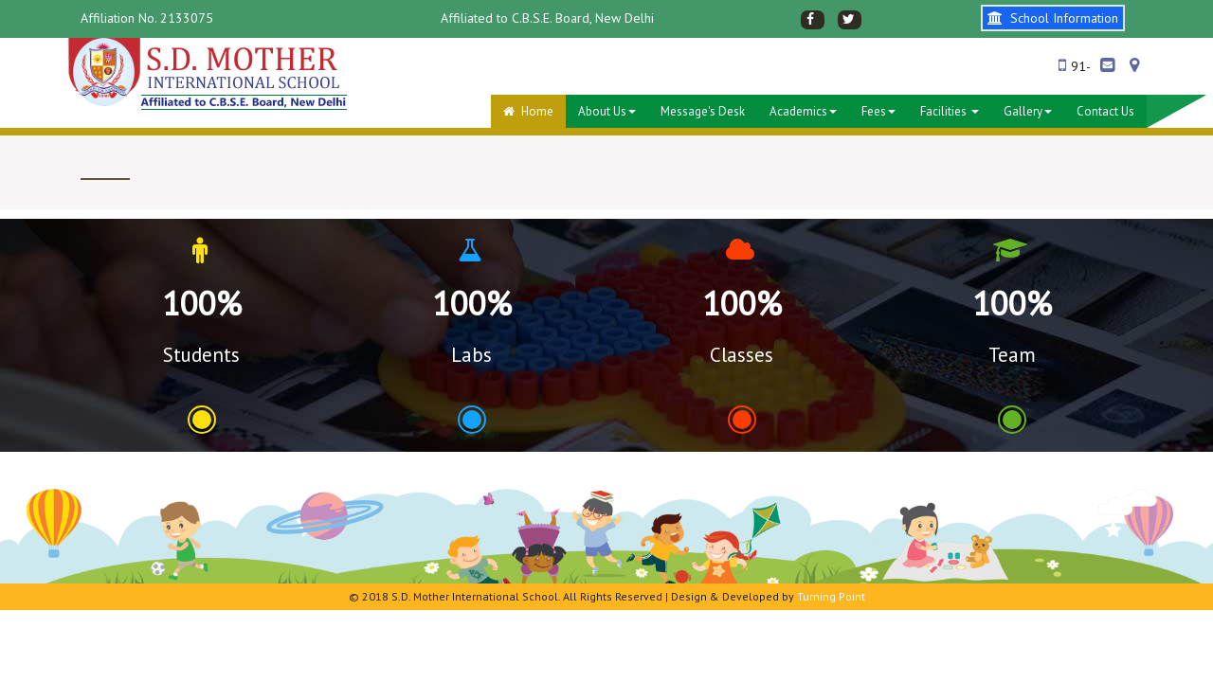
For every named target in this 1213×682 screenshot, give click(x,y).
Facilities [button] (949, 111)
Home (528, 111)
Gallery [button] (1028, 111)
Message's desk (703, 111)
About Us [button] (607, 111)
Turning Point (831, 596)
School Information (1052, 18)
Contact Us (1105, 111)
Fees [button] (878, 111)
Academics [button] (803, 111)
